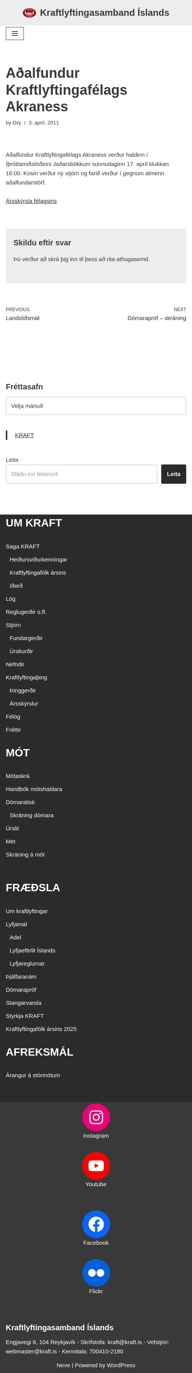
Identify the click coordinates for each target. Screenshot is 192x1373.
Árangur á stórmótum (33, 1075)
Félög (13, 716)
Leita (12, 459)
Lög (10, 598)
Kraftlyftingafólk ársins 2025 (41, 1029)
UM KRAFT (34, 523)
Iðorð (16, 585)
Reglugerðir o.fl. (26, 612)
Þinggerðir (23, 690)
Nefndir (15, 664)
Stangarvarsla (24, 1002)
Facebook (96, 1242)
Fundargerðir (26, 638)
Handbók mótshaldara (34, 789)
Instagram (96, 1135)
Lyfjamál (16, 924)
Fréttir (13, 729)
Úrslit (12, 828)
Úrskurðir (21, 651)
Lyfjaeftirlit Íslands (32, 950)
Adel (15, 937)
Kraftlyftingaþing (26, 677)
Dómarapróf (21, 989)
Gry (17, 123)
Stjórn (13, 625)
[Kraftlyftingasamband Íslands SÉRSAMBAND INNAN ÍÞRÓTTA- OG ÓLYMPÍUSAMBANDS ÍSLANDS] (96, 12)
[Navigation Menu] (15, 33)
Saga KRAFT (23, 546)
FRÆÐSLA (33, 888)
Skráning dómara (31, 815)
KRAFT (24, 435)
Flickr (96, 1291)
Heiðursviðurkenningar (38, 559)
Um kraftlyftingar (27, 911)
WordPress (121, 1365)
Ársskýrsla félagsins (31, 201)
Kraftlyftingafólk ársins (38, 572)
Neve (63, 1365)
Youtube (96, 1184)
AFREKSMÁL (39, 1052)
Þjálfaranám (21, 976)
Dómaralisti (20, 802)
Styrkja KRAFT (25, 1016)
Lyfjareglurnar (27, 963)
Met (10, 841)
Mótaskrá (18, 776)
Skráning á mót (25, 854)
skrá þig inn (63, 259)
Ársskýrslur (24, 703)
